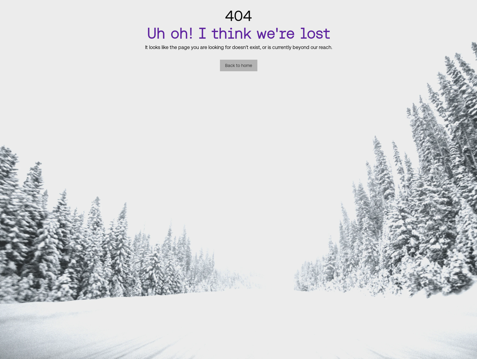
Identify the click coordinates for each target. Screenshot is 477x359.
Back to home (238, 65)
